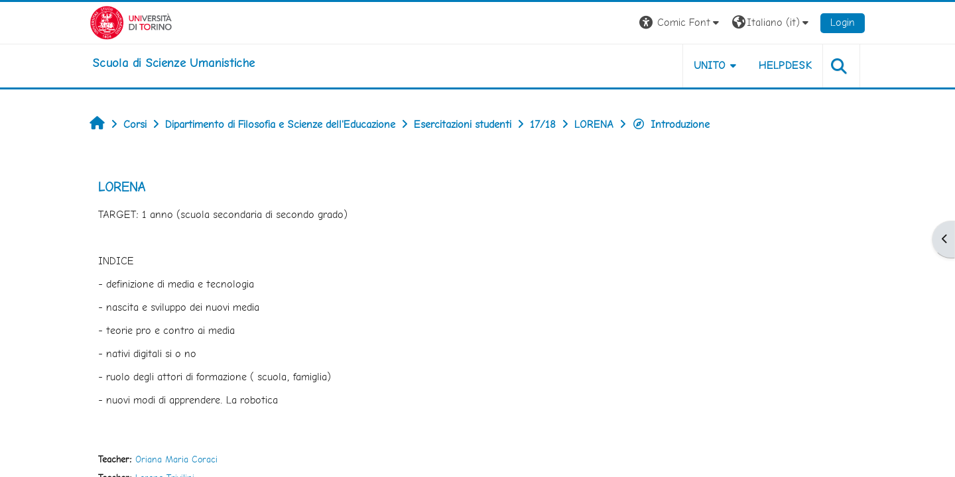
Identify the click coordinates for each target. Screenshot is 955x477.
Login (842, 22)
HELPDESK (785, 65)
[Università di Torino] (131, 21)
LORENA (121, 187)
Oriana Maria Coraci (176, 459)
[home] (173, 63)
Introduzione (671, 124)
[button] (680, 23)
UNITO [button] (710, 65)
